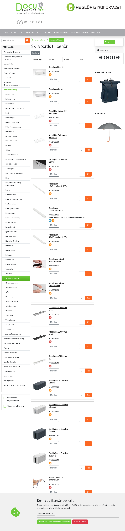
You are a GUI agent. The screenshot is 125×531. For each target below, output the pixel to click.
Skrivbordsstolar (11, 287)
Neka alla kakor (80, 521)
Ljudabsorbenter (11, 232)
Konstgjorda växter (12, 208)
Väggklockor (9, 324)
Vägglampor (9, 329)
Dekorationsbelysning (13, 127)
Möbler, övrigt (10, 250)
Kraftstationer (10, 213)
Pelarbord (8, 255)
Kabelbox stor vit (56, 89)
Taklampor (9, 315)
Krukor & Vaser (10, 222)
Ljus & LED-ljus (10, 236)
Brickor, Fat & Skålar (12, 122)
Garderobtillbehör (11, 155)
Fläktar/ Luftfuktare (12, 141)
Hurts (7, 178)
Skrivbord (8, 273)
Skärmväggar (10, 297)
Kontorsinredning (38, 40)
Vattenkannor (10, 320)
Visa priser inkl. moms (16, 406)
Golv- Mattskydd (11, 164)
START (5, 32)
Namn (51, 59)
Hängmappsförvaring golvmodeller (13, 184)
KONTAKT (46, 32)
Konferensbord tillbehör (13, 199)
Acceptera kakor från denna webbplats (54, 521)
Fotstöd (8, 145)
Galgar (7, 150)
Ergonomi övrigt (11, 136)
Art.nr (66, 59)
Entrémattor (9, 131)
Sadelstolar (9, 269)
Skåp (7, 292)
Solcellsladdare (10, 306)
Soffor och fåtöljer (11, 301)
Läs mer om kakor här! (46, 513)
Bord (7, 113)
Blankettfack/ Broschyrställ (14, 108)
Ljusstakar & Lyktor (12, 241)
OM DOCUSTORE (32, 32)
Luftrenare (9, 245)
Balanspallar (9, 103)
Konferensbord (10, 194)
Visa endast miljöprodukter (13, 399)
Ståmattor (8, 311)
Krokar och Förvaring (12, 218)
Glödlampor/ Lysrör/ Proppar (15, 159)
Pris (81, 59)
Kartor (7, 190)
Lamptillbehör (10, 227)
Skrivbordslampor (11, 283)
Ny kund (95, 32)
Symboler (35, 53)
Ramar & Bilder (10, 264)
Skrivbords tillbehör (12, 278)
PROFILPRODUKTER (79, 32)
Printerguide (61, 32)
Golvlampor (9, 168)
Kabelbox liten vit (56, 67)
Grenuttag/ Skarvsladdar (14, 173)
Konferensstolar (11, 204)
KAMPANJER (16, 32)
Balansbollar (9, 94)
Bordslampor (10, 117)
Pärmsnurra (9, 259)
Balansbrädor (10, 99)
